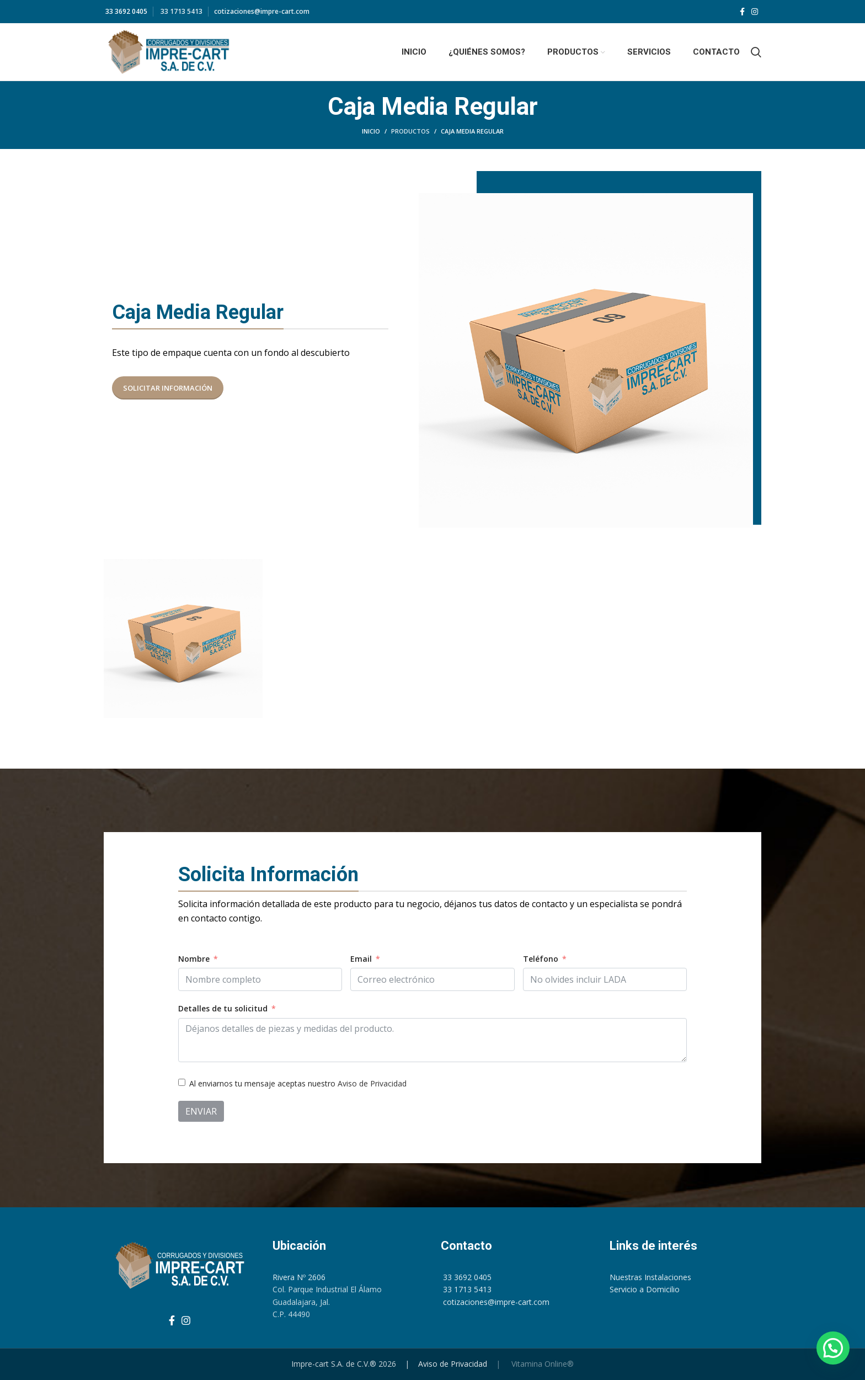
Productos (410, 131)
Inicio (371, 131)
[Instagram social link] (754, 11)
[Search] (756, 52)
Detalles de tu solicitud (223, 1008)
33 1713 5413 (180, 11)
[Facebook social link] (742, 11)
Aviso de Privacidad (372, 1083)
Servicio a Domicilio (645, 1289)
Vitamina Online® (541, 1363)
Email (361, 958)
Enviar (201, 1111)
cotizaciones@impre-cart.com (261, 11)
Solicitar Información (167, 388)
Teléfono (540, 958)
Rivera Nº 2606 (299, 1277)
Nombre (194, 958)
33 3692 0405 (125, 11)
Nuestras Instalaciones (650, 1277)
